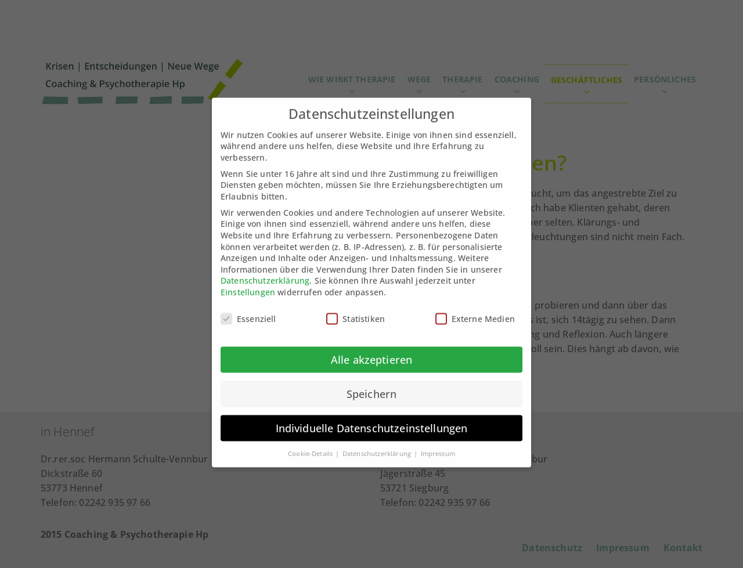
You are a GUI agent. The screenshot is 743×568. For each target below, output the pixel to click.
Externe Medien (475, 308)
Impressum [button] (438, 444)
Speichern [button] (371, 384)
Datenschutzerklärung (265, 271)
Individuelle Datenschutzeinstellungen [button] (372, 418)
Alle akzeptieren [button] (372, 350)
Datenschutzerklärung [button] (377, 444)
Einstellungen (248, 282)
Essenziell (248, 308)
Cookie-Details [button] (311, 444)
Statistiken (355, 308)
